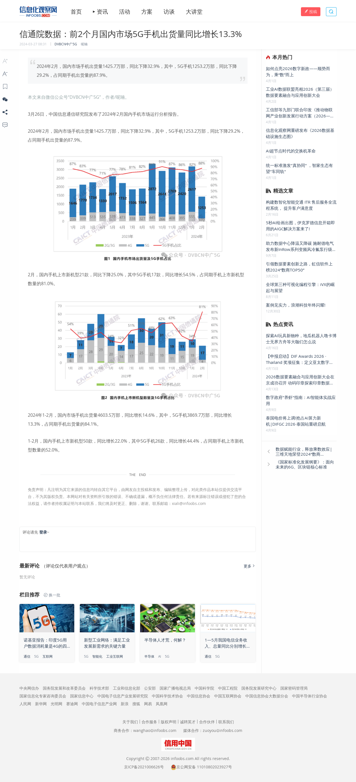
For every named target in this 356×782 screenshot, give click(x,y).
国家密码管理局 (294, 688)
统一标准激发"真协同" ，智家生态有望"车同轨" (299, 168)
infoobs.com (182, 758)
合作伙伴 (207, 721)
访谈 (169, 12)
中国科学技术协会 (167, 696)
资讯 (102, 12)
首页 (76, 12)
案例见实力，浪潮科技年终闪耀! (295, 305)
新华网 (41, 703)
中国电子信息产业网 (99, 703)
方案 (146, 12)
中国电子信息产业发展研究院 (122, 696)
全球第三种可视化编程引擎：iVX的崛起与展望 (300, 287)
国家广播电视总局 (175, 688)
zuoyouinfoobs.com (222, 730)
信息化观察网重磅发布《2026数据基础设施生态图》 (300, 133)
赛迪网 (72, 703)
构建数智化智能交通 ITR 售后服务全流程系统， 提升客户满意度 (301, 205)
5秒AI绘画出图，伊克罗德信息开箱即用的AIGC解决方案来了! (300, 225)
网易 (148, 703)
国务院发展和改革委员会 (64, 688)
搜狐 (136, 703)
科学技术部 (99, 688)
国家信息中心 (81, 696)
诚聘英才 (188, 721)
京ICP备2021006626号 (144, 766)
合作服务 (149, 721)
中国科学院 (204, 688)
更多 (250, 566)
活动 (124, 12)
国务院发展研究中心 (258, 688)
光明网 (56, 703)
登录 (43, 532)
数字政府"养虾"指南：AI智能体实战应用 (301, 400)
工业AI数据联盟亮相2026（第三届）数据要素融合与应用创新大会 (300, 92)
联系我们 (226, 721)
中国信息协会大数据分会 (266, 696)
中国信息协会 (198, 696)
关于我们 (130, 721)
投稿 (310, 11)
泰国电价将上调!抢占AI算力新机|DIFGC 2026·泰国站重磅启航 (296, 421)
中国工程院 (228, 688)
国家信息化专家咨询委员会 (42, 696)
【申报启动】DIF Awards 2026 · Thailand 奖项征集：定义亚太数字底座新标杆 (299, 359)
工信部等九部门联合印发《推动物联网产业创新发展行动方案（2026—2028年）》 (299, 113)
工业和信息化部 (126, 688)
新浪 (124, 703)
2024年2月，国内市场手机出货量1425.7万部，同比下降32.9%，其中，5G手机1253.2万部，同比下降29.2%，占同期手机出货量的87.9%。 (137, 70)
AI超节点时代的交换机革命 (291, 151)
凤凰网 (161, 703)
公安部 (150, 688)
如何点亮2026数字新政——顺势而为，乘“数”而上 (298, 71)
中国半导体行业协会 (309, 696)
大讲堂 (194, 12)
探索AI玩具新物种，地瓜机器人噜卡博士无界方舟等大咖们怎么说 (301, 338)
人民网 (25, 703)
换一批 (52, 595)
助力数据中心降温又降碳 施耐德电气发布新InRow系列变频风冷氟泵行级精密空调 (301, 246)
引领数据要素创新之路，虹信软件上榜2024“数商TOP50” (299, 267)
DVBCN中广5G (66, 44)
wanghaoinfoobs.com (154, 730)
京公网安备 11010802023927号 (204, 766)
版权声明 (168, 721)
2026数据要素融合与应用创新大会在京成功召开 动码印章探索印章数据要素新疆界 (300, 380)
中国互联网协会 (227, 696)
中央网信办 (29, 688)
